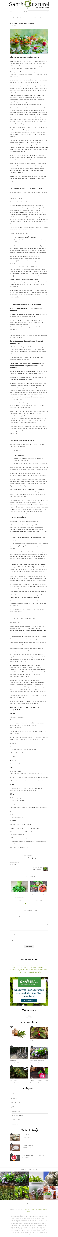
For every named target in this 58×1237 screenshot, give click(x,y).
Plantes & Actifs (16, 1111)
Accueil (12, 17)
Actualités (13, 1094)
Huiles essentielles (17, 1115)
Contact (29, 1211)
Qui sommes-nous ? (41, 1209)
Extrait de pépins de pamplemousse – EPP (33, 1155)
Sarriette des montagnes (37, 1060)
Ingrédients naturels (16, 1107)
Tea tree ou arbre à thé (16, 1041)
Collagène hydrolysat (27, 1145)
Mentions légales (29, 1209)
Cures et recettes (15, 1102)
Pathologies (13, 1098)
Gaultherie (33, 1041)
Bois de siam (13, 1080)
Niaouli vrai (13, 1060)
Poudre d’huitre (26, 1135)
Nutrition (19, 17)
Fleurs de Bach (16, 1120)
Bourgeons (15, 1124)
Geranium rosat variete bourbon (39, 1080)
